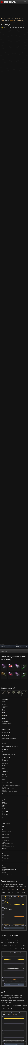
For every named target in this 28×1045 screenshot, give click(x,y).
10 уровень (15, 18)
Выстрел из (2, 644)
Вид (16, 644)
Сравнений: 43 (18, 20)
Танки (3, 18)
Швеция (8, 18)
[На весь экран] (26, 646)
